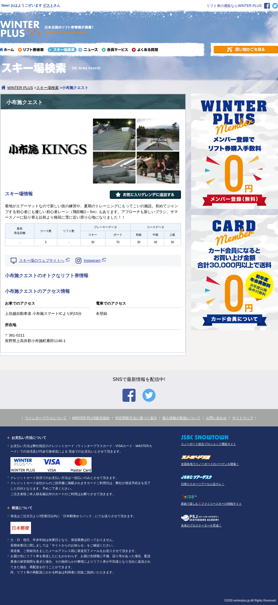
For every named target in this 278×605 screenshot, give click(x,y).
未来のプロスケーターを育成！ (201, 525)
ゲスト (48, 5)
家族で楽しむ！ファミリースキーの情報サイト (211, 503)
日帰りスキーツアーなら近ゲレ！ (202, 484)
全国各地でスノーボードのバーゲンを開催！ (210, 464)
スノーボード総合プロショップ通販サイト (208, 444)
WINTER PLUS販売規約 (91, 418)
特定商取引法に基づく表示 (136, 418)
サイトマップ (242, 418)
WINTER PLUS (20, 88)
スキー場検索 (47, 88)
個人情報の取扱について (181, 418)
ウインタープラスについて (46, 418)
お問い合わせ (216, 418)
